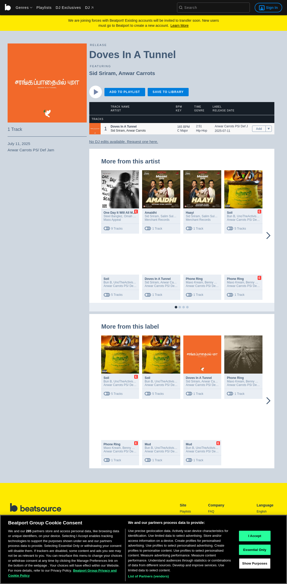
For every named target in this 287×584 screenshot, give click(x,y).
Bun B (231, 216)
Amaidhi (151, 212)
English (262, 511)
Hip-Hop (201, 130)
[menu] (22, 8)
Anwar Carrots (136, 73)
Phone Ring (194, 279)
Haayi (190, 212)
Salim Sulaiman (171, 216)
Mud (148, 444)
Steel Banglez (113, 216)
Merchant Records (157, 220)
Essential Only (254, 551)
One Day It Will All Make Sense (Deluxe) (132, 212)
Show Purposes (254, 565)
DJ (89, 8)
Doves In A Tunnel (158, 279)
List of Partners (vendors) (148, 578)
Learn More (179, 25)
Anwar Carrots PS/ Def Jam (233, 126)
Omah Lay (131, 216)
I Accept (254, 537)
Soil (229, 212)
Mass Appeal (112, 220)
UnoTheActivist (247, 216)
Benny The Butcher (217, 282)
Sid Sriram (102, 73)
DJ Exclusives (68, 8)
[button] (95, 128)
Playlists (44, 8)
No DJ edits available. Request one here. (123, 141)
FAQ (211, 511)
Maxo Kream (194, 282)
